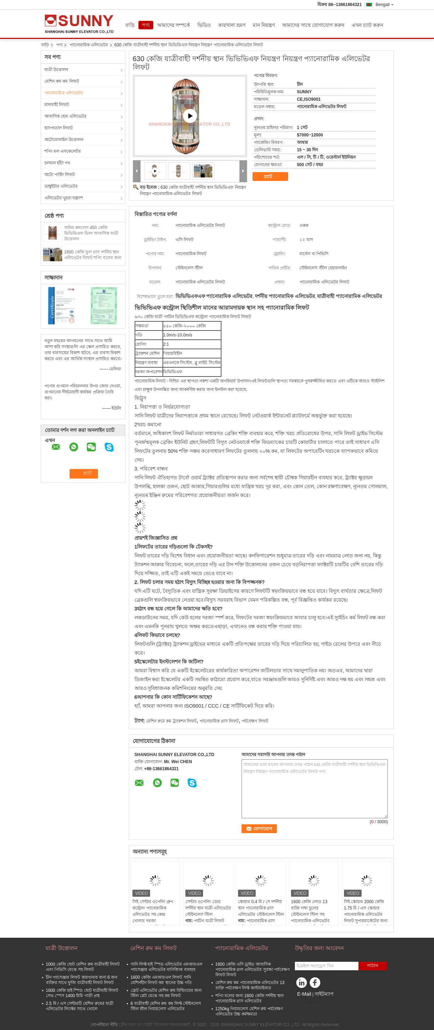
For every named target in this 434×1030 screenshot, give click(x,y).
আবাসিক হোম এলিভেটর (65, 116)
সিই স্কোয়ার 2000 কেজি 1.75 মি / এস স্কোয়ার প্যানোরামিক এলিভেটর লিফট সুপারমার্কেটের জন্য (366, 911)
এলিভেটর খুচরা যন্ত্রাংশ (63, 197)
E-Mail (304, 994)
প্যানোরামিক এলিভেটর (89, 44)
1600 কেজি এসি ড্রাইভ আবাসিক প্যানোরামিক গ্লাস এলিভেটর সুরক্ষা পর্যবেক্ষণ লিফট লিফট (252, 969)
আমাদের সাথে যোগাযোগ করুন (313, 25)
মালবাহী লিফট (56, 104)
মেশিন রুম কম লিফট (61, 81)
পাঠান (372, 965)
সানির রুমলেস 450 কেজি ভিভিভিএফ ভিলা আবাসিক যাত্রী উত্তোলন (91, 233)
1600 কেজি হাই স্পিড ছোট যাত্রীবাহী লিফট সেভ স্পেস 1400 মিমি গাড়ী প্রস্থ (82, 993)
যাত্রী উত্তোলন (56, 69)
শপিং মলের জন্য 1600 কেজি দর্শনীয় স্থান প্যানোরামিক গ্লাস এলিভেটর (249, 998)
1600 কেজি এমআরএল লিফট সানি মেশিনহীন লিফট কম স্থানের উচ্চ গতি (161, 980)
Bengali (384, 4)
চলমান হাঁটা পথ (57, 162)
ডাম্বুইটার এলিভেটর (61, 186)
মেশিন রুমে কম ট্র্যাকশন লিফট (171, 721)
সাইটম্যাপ (324, 994)
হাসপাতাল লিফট (58, 127)
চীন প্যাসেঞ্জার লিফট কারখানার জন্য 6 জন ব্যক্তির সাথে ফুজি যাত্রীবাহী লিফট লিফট (82, 980)
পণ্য (146, 25)
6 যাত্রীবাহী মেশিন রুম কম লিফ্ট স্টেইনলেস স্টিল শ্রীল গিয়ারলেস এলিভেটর (166, 1006)
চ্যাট (273, 176)
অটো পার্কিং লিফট (59, 174)
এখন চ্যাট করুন (367, 25)
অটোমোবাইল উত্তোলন (63, 139)
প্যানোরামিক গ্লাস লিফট (219, 721)
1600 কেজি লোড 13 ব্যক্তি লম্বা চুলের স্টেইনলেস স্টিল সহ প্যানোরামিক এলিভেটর (310, 911)
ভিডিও (204, 25)
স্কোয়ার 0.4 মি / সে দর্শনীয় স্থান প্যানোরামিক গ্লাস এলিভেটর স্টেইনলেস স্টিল (261, 908)
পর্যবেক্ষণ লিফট (255, 721)
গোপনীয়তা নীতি (104, 1024)
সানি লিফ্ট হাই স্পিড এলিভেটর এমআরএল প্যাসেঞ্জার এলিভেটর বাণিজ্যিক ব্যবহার (167, 967)
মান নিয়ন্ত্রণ (264, 25)
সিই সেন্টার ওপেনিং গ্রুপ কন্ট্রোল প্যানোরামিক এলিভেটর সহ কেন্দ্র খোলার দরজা (152, 911)
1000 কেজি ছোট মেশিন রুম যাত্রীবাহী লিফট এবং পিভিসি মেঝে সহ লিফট (83, 967)
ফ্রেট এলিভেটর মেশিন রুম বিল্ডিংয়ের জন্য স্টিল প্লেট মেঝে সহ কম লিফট (166, 993)
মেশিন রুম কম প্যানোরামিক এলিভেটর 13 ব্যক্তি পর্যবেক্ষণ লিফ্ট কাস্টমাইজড (250, 985)
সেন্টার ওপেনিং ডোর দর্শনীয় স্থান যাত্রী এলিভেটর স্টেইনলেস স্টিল (208, 908)
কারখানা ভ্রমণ (231, 25)
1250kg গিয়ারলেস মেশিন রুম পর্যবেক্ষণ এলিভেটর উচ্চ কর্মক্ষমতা (249, 1011)
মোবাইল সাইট (309, 1002)
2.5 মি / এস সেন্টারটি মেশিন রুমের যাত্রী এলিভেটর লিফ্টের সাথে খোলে (79, 1006)
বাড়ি (130, 25)
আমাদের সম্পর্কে (173, 25)
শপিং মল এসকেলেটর (62, 151)
